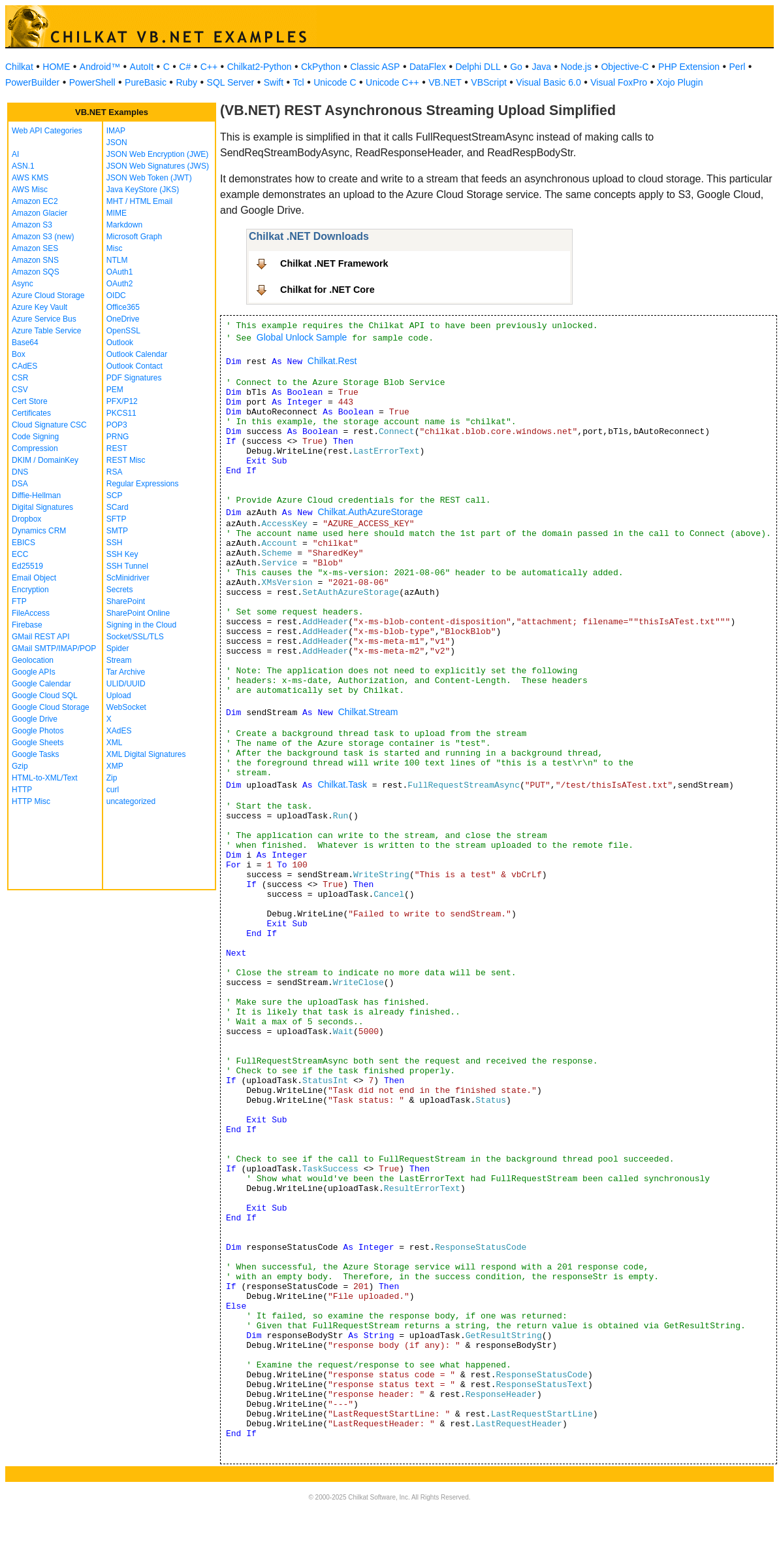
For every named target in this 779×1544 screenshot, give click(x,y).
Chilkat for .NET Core (327, 289)
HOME (56, 66)
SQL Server (231, 82)
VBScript (488, 82)
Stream (119, 660)
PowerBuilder (32, 82)
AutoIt (142, 66)
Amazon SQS (35, 272)
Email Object (34, 577)
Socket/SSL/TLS (135, 636)
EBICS (23, 542)
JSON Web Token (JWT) (149, 177)
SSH (114, 542)
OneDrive (123, 319)
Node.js (576, 66)
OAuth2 (119, 283)
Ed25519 (27, 566)
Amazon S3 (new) (43, 236)
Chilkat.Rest (332, 361)
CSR (20, 377)
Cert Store (30, 401)
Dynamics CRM (39, 530)
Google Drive (34, 719)
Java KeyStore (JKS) (142, 189)
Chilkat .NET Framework (334, 263)
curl (112, 789)
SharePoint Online (138, 613)
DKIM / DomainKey (45, 460)
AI (15, 154)
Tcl (298, 82)
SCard (117, 507)
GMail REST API (40, 636)
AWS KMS (30, 177)
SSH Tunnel (127, 566)
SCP (114, 495)
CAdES (24, 366)
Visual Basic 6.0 (548, 82)
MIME (116, 213)
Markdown (124, 224)
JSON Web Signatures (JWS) (157, 166)
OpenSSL (123, 330)
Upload (118, 695)
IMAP (115, 130)
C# (185, 66)
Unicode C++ (392, 82)
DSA (20, 483)
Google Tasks (35, 754)
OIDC (116, 295)
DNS (20, 472)
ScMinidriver (128, 577)
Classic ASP (375, 66)
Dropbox (26, 519)
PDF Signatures (134, 377)
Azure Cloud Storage (48, 295)
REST (116, 448)
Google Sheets (37, 742)
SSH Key (122, 554)
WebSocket (126, 707)
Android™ (100, 66)
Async (22, 283)
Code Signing (35, 436)
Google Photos (37, 730)
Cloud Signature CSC (49, 424)
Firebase (27, 624)
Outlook (119, 342)
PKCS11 (121, 413)
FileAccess (31, 613)
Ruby (186, 82)
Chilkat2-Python (259, 66)
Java (541, 66)
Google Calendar (41, 683)
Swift (273, 82)
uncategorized (130, 801)
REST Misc (126, 460)
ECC (20, 554)
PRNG (117, 436)
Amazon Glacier (39, 213)
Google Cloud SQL (45, 695)
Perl (737, 66)
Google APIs (34, 672)
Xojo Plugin (680, 82)
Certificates (31, 413)
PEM (114, 389)
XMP (114, 766)
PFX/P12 (122, 401)
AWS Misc (30, 189)
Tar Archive (125, 672)
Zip (112, 777)
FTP (19, 601)
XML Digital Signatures (146, 754)
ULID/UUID (126, 683)
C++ (208, 66)
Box (18, 354)
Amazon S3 (32, 224)
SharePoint (125, 601)
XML (114, 742)
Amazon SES (35, 248)
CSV (20, 389)
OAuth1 (119, 272)
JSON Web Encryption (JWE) (157, 154)
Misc (114, 248)
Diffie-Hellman (36, 495)
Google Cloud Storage (50, 707)
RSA (114, 472)
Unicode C (334, 82)
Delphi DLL (477, 66)
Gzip (20, 766)
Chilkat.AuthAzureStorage (369, 512)
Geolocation (33, 660)
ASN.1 (23, 166)
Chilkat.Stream (368, 712)
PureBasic (146, 82)
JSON (116, 142)
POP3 (116, 424)
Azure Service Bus (44, 319)
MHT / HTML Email (139, 201)
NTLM (117, 260)
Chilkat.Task (341, 784)
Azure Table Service (47, 330)
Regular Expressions (142, 483)
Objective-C (624, 66)
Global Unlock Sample (302, 337)
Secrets (119, 589)
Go (516, 66)
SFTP (116, 519)
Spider (117, 648)
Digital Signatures (42, 507)
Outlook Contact (134, 366)
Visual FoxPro (618, 82)
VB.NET (445, 82)
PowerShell (92, 82)
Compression (35, 448)
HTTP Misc (31, 801)
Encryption (30, 589)
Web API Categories (47, 130)
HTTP (22, 789)
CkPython (321, 66)
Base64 (25, 342)
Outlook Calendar (136, 354)
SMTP (117, 530)
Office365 (123, 307)
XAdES (119, 730)
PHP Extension (689, 66)
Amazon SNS (35, 260)
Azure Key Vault (39, 307)
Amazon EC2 (35, 201)
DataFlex (427, 66)
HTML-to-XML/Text (45, 777)
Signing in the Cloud (141, 624)
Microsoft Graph (134, 236)
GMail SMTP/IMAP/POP (54, 648)
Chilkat (19, 66)
